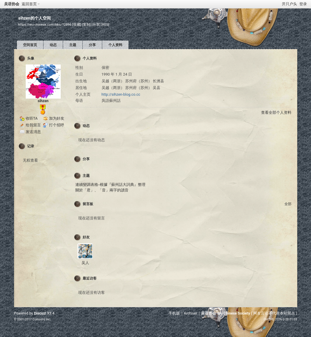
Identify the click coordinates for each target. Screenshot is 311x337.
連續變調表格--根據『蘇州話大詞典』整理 (110, 184)
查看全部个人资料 (276, 112)
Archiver (190, 313)
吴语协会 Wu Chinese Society (225, 313)
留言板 (88, 204)
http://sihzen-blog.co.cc (121, 94)
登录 (303, 4)
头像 (30, 58)
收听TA (32, 118)
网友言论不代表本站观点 (274, 313)
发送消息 (33, 132)
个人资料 (115, 45)
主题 (72, 45)
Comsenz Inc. (41, 319)
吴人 (85, 263)
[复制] (86, 24)
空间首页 (30, 45)
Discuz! (40, 313)
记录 (30, 146)
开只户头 (289, 4)
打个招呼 (56, 125)
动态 (53, 45)
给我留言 (33, 125)
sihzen (43, 101)
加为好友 (56, 118)
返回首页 (29, 4)
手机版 (174, 313)
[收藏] (76, 24)
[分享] (96, 24)
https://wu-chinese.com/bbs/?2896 (45, 24)
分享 (92, 45)
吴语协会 (11, 4)
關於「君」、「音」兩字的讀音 (101, 190)
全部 (287, 204)
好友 (86, 237)
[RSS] (105, 24)
